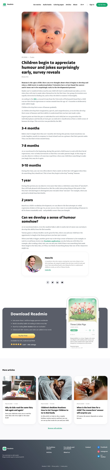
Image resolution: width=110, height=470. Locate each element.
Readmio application (52, 241)
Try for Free (102, 4)
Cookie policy (64, 466)
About (75, 5)
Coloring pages (59, 5)
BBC (35, 99)
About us (67, 452)
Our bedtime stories (50, 448)
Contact (88, 447)
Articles (68, 5)
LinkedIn (48, 270)
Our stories (37, 5)
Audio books (47, 5)
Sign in (92, 5)
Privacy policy (55, 466)
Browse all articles (55, 428)
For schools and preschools (69, 448)
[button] (82, 4)
